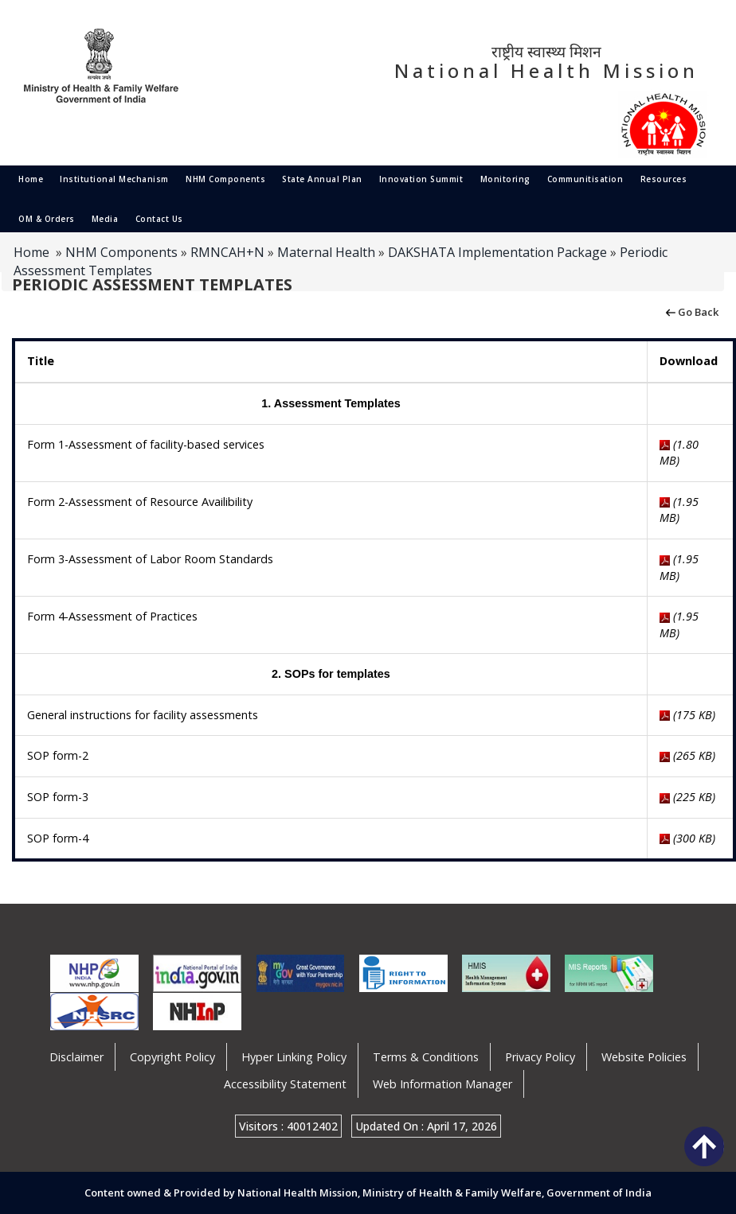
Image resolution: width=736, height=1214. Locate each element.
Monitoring (505, 179)
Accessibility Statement (285, 1083)
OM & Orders (46, 218)
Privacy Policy (540, 1056)
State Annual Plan (322, 179)
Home (30, 179)
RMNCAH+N (227, 252)
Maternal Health (326, 252)
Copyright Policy (172, 1056)
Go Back (691, 311)
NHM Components (225, 179)
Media (105, 218)
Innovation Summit (421, 179)
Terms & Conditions (426, 1056)
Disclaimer (76, 1056)
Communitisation (585, 179)
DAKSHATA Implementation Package (497, 252)
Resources (663, 179)
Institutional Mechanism (114, 179)
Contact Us (159, 218)
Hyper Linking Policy (293, 1056)
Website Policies (644, 1056)
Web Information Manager (442, 1083)
